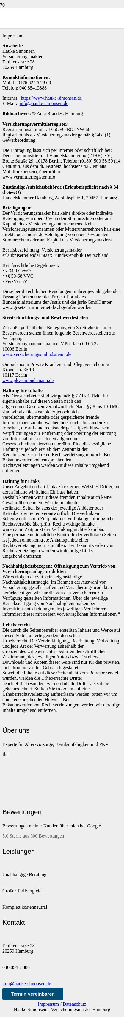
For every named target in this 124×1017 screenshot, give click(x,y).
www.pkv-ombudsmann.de (28, 380)
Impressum (48, 1004)
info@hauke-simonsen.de (26, 983)
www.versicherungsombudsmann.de (36, 354)
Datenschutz (74, 1004)
